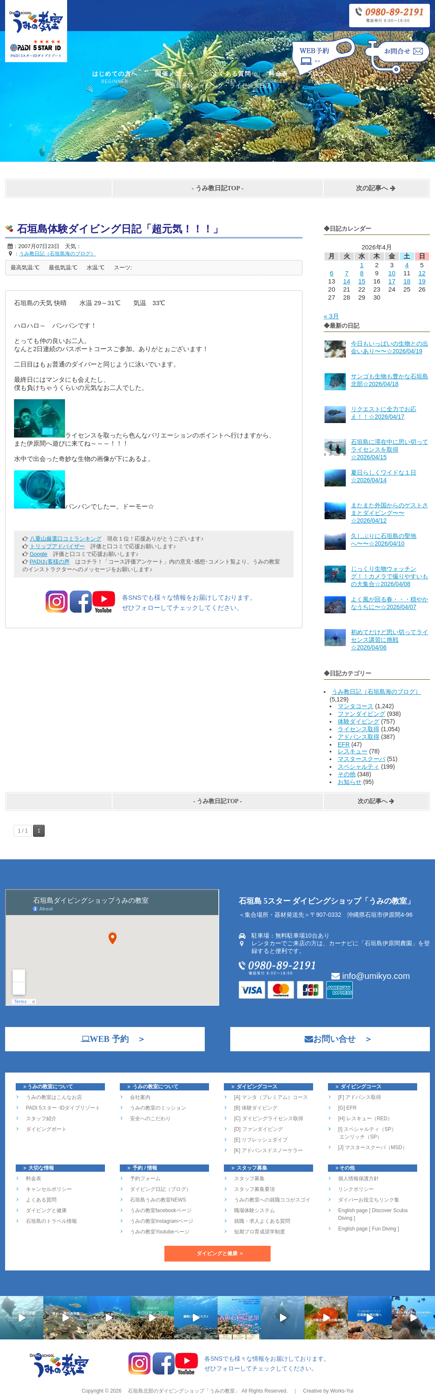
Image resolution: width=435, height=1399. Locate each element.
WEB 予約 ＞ (109, 1039)
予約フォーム (145, 1179)
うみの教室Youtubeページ (159, 1232)
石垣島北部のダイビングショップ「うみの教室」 (183, 1391)
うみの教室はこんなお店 (54, 1097)
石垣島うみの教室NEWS (158, 1200)
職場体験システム (254, 1210)
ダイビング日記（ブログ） (160, 1189)
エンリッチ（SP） (360, 1137)
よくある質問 (231, 78)
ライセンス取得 (358, 729)
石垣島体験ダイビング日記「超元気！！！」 (120, 229)
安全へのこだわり (150, 1118)
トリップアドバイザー (57, 546)
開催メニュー (174, 78)
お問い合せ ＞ (334, 1039)
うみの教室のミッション (158, 1108)
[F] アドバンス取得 (359, 1097)
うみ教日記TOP (217, 188)
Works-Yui (341, 1391)
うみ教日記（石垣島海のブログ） (376, 691)
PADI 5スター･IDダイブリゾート (63, 1108)
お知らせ (350, 781)
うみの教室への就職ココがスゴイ (272, 1200)
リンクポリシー (356, 1189)
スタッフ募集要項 (254, 1189)
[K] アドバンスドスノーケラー (268, 1150)
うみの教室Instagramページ (161, 1221)
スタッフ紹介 (41, 1118)
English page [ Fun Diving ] (368, 1229)
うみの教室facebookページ (161, 1210)
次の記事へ (376, 188)
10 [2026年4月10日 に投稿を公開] (391, 273)
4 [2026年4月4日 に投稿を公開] (407, 265)
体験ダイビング (358, 721)
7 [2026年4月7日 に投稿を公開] (346, 273)
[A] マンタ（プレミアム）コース (271, 1097)
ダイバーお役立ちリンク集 (368, 1200)
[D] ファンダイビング (258, 1129)
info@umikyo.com (370, 976)
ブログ (315, 78)
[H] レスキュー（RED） (365, 1118)
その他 (347, 774)
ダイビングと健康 (46, 1210)
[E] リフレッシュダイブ (261, 1140)
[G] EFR (347, 1108)
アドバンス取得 (358, 736)
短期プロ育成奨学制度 (259, 1232)
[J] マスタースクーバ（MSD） (372, 1147)
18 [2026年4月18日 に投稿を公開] (406, 281)
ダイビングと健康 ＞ (220, 1253)
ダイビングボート (46, 1129)
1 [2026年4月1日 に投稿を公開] (361, 265)
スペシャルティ (358, 766)
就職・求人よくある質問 (262, 1221)
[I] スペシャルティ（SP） (367, 1129)
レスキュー (352, 751)
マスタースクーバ (361, 758)
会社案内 (140, 1097)
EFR (344, 744)
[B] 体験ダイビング (255, 1108)
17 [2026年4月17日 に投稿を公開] (391, 281)
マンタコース (355, 706)
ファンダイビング (361, 713)
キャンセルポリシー (49, 1189)
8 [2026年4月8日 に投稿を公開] (361, 273)
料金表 (278, 78)
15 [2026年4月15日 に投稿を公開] (361, 281)
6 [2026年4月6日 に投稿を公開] (331, 273)
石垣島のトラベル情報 (51, 1221)
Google (39, 554)
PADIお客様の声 (50, 561)
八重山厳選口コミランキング (66, 538)
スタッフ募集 (249, 1179)
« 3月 (331, 316)
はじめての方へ (115, 78)
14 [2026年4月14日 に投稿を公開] (346, 281)
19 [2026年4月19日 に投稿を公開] (422, 281)
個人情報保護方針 (358, 1179)
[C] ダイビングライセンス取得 (268, 1118)
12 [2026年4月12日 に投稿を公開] (422, 273)
